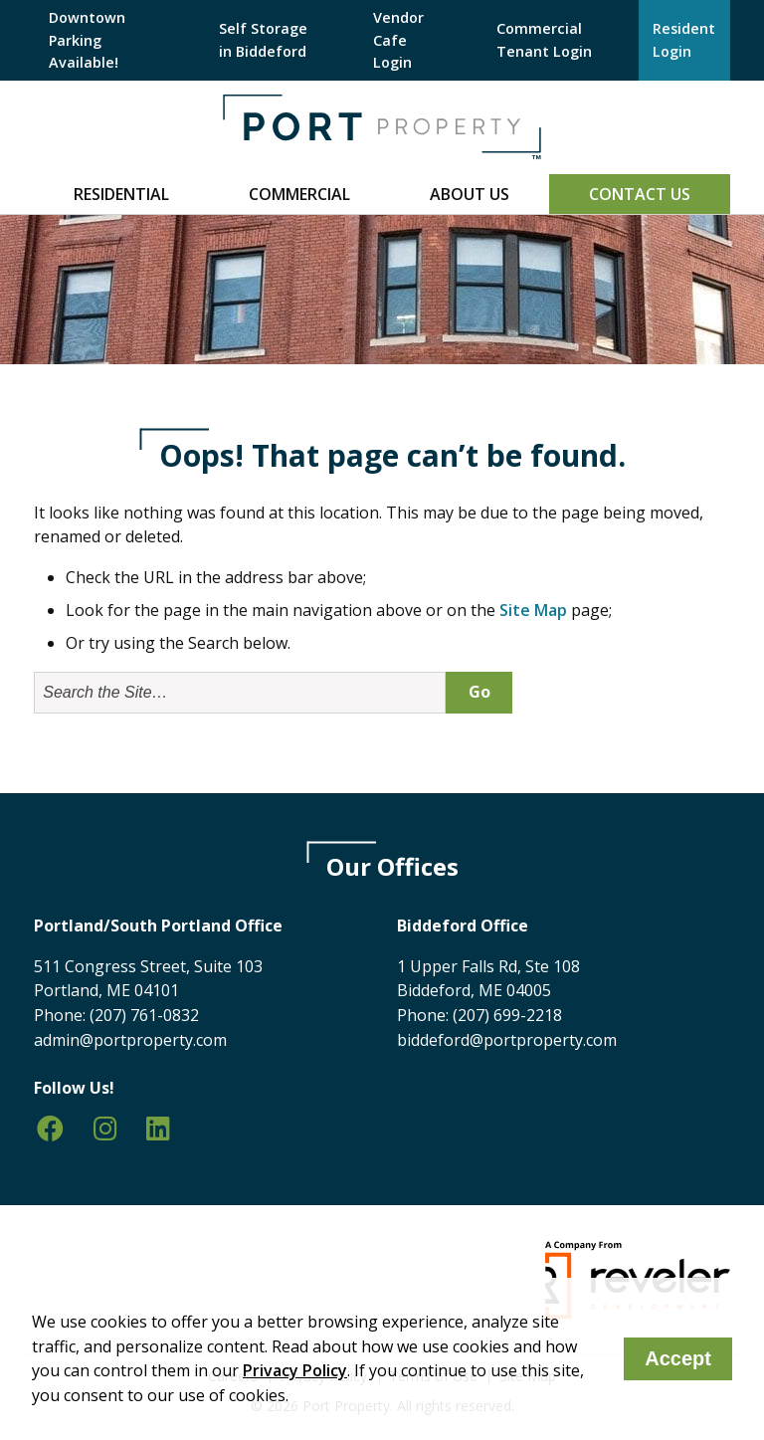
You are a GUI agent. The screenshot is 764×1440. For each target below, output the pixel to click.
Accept (678, 1358)
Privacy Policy (295, 1370)
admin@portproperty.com (130, 1040)
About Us (469, 194)
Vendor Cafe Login (398, 40)
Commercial (299, 194)
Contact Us (639, 194)
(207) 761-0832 (144, 1015)
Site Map (533, 610)
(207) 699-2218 (507, 1015)
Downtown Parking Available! (87, 40)
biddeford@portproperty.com (507, 1040)
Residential (121, 194)
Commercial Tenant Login (544, 39)
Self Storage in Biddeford (263, 39)
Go (479, 692)
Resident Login (684, 39)
